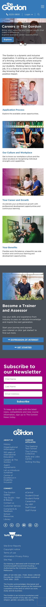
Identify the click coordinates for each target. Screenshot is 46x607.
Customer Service (12, 506)
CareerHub (30, 501)
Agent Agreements (9, 466)
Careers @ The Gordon (21, 44)
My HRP (29, 504)
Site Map (8, 560)
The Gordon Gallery (9, 493)
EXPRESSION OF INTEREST (24, 340)
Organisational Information (11, 448)
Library (7, 519)
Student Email (32, 495)
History (7, 444)
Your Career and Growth (15, 200)
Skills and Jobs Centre (32, 457)
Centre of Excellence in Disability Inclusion (10, 478)
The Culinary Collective (31, 452)
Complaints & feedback (10, 510)
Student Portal (32, 498)
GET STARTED (24, 347)
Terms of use (10, 553)
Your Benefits (9, 247)
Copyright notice (12, 549)
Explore (8, 39)
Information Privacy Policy (16, 556)
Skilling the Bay (32, 462)
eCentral (29, 492)
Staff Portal (30, 510)
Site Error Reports (12, 546)
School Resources (9, 515)
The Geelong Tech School (31, 447)
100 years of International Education (10, 454)
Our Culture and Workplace (17, 152)
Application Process (13, 110)
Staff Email (30, 507)
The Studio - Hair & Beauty (12, 499)
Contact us (9, 503)
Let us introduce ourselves (11, 471)
